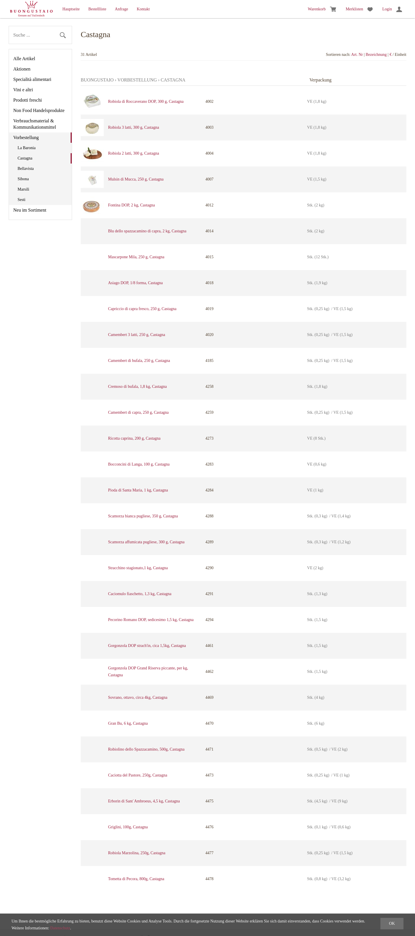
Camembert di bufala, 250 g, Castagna (139, 360)
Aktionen (22, 69)
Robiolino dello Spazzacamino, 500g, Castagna (146, 749)
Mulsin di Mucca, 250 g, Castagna (135, 179)
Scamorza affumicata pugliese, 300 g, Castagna (146, 542)
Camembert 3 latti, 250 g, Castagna (136, 335)
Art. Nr (357, 54)
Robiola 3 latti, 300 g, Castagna (133, 127)
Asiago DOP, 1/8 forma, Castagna (135, 283)
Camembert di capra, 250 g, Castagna (138, 412)
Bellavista (26, 168)
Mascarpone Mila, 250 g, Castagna (136, 257)
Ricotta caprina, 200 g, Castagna (134, 438)
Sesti (21, 200)
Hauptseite (71, 9)
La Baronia (27, 148)
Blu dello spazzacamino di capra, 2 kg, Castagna (147, 231)
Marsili (23, 189)
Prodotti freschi (27, 100)
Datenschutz (60, 928)
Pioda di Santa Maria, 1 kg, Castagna (138, 490)
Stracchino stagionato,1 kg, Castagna (138, 568)
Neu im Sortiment (29, 210)
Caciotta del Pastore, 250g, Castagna (137, 775)
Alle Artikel (24, 58)
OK (392, 923)
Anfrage (121, 9)
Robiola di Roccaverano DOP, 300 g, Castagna (146, 101)
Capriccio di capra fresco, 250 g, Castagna (142, 309)
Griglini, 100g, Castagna (128, 827)
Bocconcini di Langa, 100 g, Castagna (138, 464)
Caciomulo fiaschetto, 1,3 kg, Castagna (139, 594)
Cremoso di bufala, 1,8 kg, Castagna (137, 386)
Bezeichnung (376, 54)
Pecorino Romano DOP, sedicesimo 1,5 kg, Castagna (151, 620)
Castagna (25, 158)
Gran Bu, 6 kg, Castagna (128, 723)
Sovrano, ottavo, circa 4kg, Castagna (137, 697)
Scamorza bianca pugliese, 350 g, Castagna (143, 516)
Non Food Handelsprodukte (39, 110)
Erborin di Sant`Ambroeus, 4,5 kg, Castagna (144, 801)
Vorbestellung (26, 137)
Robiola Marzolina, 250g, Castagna (136, 853)
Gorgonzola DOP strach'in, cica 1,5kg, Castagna (147, 645)
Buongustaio (97, 79)
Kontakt (143, 9)
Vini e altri (23, 89)
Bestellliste (97, 9)
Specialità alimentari (32, 79)
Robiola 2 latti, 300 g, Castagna (133, 153)
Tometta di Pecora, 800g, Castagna (136, 879)
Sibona (23, 179)
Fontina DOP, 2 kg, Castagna (131, 205)
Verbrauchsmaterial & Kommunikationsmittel (34, 124)
